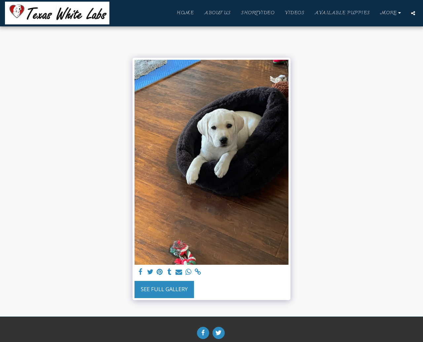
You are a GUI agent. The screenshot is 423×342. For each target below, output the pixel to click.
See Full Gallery (164, 289)
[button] (413, 13)
